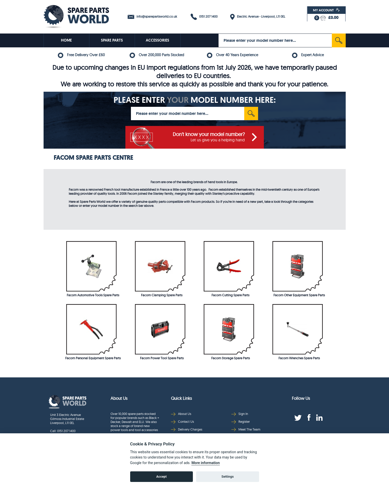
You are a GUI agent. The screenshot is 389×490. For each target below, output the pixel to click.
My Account (326, 10)
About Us (181, 414)
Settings (227, 476)
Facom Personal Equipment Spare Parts (93, 358)
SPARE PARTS (112, 40)
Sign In (239, 414)
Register (240, 421)
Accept (161, 476)
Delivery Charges (186, 429)
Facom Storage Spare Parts (230, 358)
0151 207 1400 (204, 17)
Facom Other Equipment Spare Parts (299, 295)
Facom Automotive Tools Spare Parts (93, 295)
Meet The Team (245, 429)
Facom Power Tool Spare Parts (162, 358)
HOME (66, 40)
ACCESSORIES (157, 40)
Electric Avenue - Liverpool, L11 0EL (257, 17)
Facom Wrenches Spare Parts (299, 358)
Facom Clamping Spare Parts (161, 295)
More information (205, 463)
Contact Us (182, 421)
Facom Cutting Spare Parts (230, 295)
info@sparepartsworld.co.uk (152, 16)
